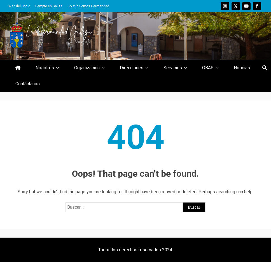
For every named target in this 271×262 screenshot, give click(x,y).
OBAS (208, 67)
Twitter (236, 6)
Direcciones (131, 67)
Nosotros (45, 67)
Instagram (225, 6)
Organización (87, 67)
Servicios (172, 67)
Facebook (257, 6)
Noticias (242, 67)
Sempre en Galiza (48, 6)
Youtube (246, 6)
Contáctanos (27, 83)
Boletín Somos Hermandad (88, 6)
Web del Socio (19, 6)
